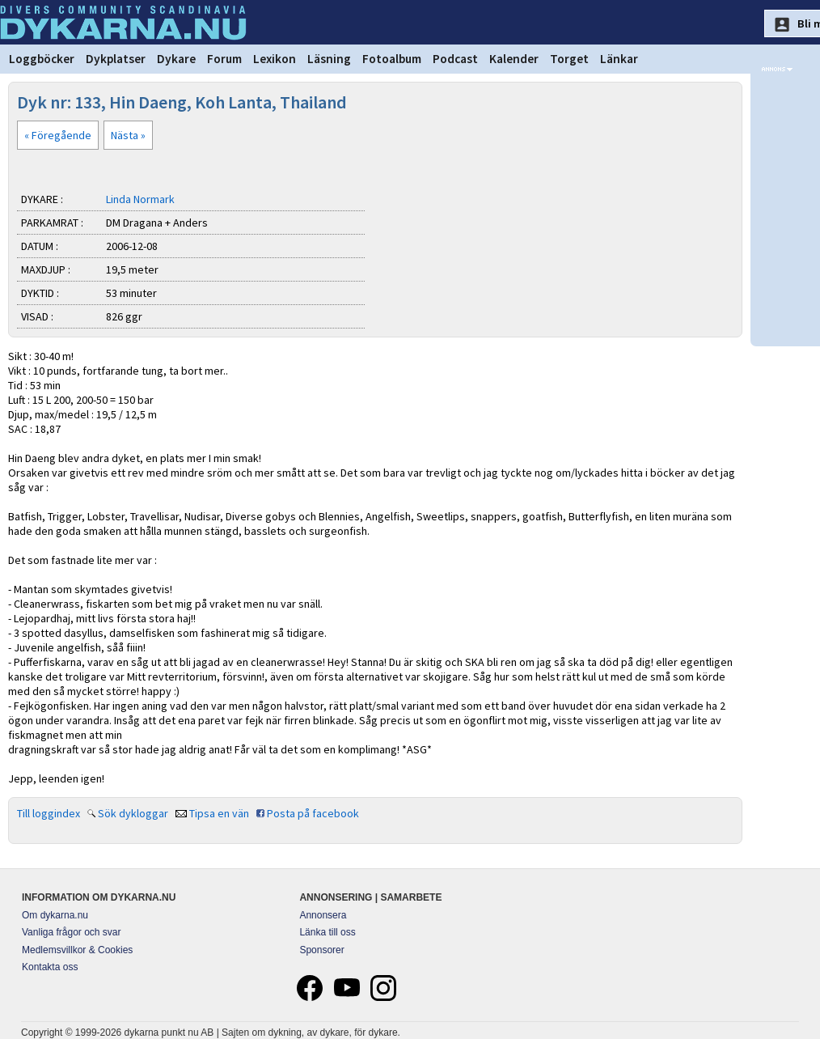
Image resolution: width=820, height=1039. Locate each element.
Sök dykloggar (133, 813)
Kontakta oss (50, 967)
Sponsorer (321, 950)
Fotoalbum (391, 58)
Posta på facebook (313, 813)
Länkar (619, 58)
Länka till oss (327, 932)
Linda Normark (140, 199)
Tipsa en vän (219, 813)
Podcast (455, 58)
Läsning (329, 58)
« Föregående (57, 135)
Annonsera (322, 915)
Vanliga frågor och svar (71, 932)
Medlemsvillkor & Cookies (77, 950)
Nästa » (128, 135)
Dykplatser (116, 58)
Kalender (514, 58)
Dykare (176, 58)
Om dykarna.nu (55, 915)
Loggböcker (41, 58)
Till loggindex (48, 813)
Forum (224, 58)
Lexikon (274, 58)
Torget (569, 58)
